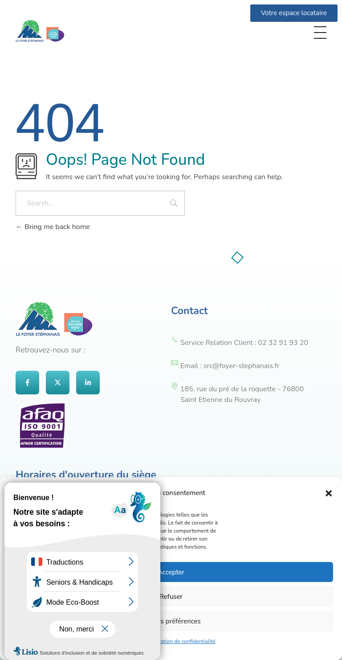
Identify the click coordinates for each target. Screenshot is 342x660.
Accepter (171, 572)
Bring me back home (53, 227)
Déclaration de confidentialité (180, 641)
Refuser (171, 596)
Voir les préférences (171, 621)
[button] (328, 492)
